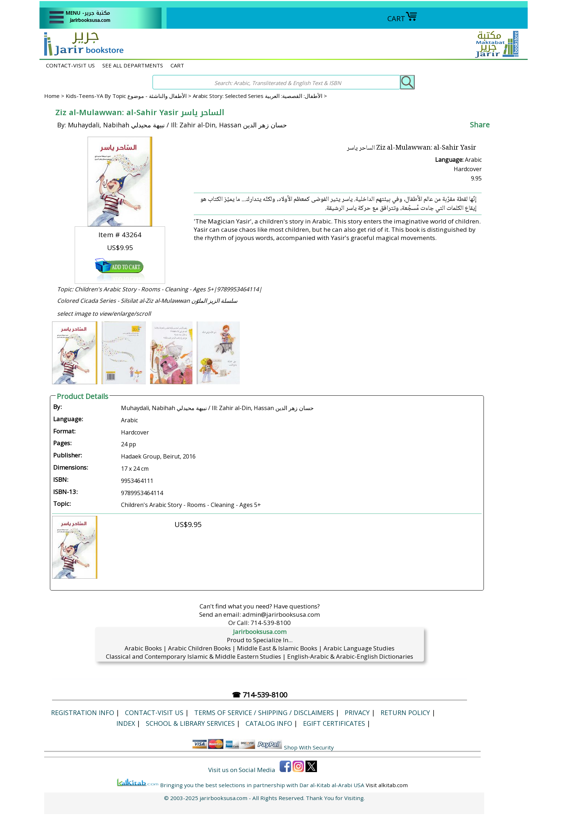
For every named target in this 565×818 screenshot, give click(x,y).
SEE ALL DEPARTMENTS (132, 65)
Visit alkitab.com (387, 785)
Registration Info (82, 712)
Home (52, 95)
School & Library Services (190, 723)
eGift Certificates (334, 723)
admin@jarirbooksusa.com (281, 614)
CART (402, 18)
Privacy (357, 712)
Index (125, 723)
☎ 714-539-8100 (259, 695)
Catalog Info (269, 723)
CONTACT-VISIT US (70, 65)
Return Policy (405, 712)
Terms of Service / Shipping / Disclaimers (264, 712)
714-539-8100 (271, 623)
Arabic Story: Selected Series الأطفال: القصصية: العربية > (260, 95)
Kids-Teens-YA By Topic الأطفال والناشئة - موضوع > (129, 95)
